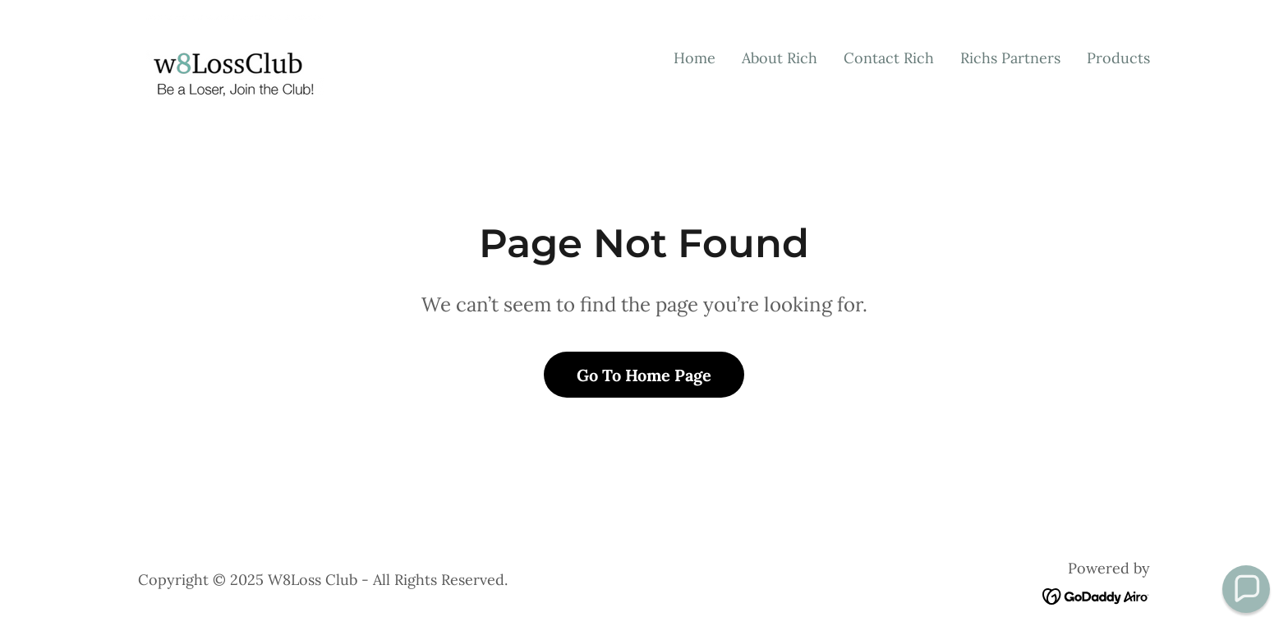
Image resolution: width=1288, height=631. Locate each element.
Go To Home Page (644, 375)
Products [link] (1118, 57)
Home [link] (694, 57)
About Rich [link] (779, 57)
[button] (1246, 589)
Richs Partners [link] (1010, 57)
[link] (231, 54)
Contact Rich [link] (889, 57)
